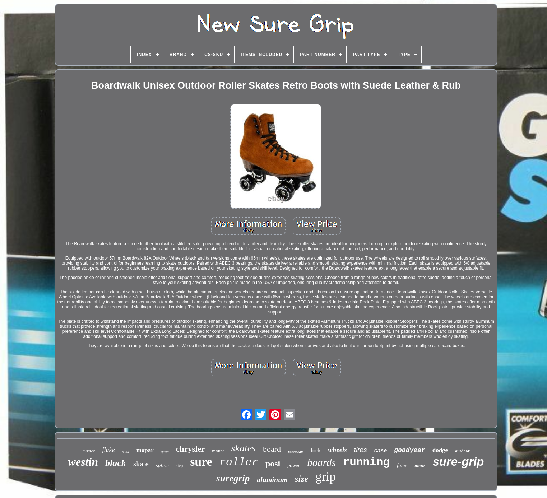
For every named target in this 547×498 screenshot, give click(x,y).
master (88, 450)
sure (201, 461)
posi (272, 463)
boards (321, 462)
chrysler (190, 449)
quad (165, 452)
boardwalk (295, 452)
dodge (440, 450)
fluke (108, 449)
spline (162, 465)
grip (325, 477)
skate (141, 464)
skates (243, 447)
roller (238, 462)
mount (218, 450)
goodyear (409, 450)
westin (83, 461)
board (272, 449)
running (366, 462)
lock (316, 450)
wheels (337, 449)
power (293, 465)
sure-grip (458, 461)
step (179, 465)
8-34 (125, 452)
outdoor (462, 450)
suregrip (233, 478)
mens (419, 465)
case (380, 450)
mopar (145, 450)
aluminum (272, 480)
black (115, 463)
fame (402, 465)
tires (360, 449)
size (302, 479)
